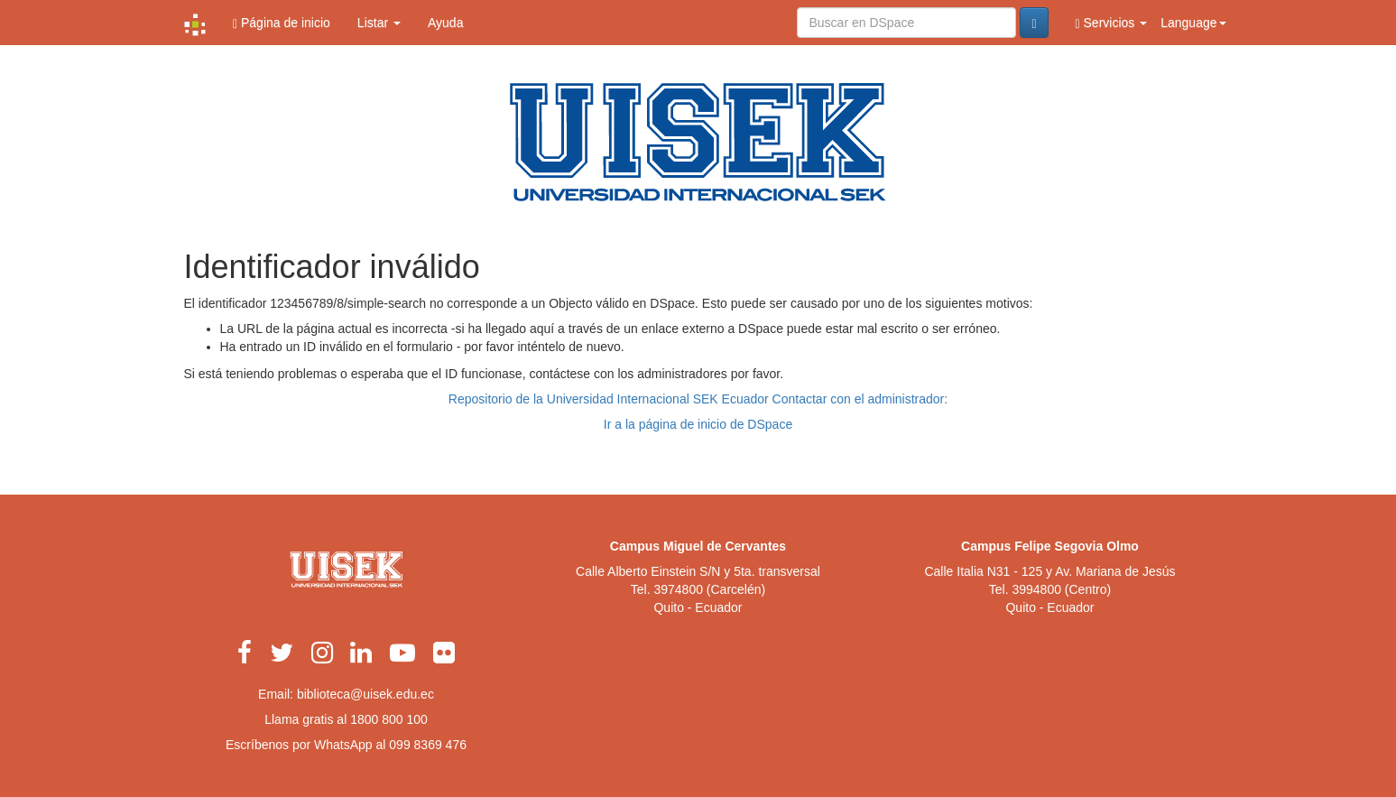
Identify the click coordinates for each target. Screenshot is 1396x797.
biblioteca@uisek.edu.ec (365, 694)
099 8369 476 (428, 744)
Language (1192, 22)
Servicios (1112, 23)
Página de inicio (281, 23)
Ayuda (445, 22)
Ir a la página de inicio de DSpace (698, 424)
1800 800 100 (389, 719)
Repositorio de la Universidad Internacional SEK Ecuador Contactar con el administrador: (698, 399)
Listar (379, 22)
